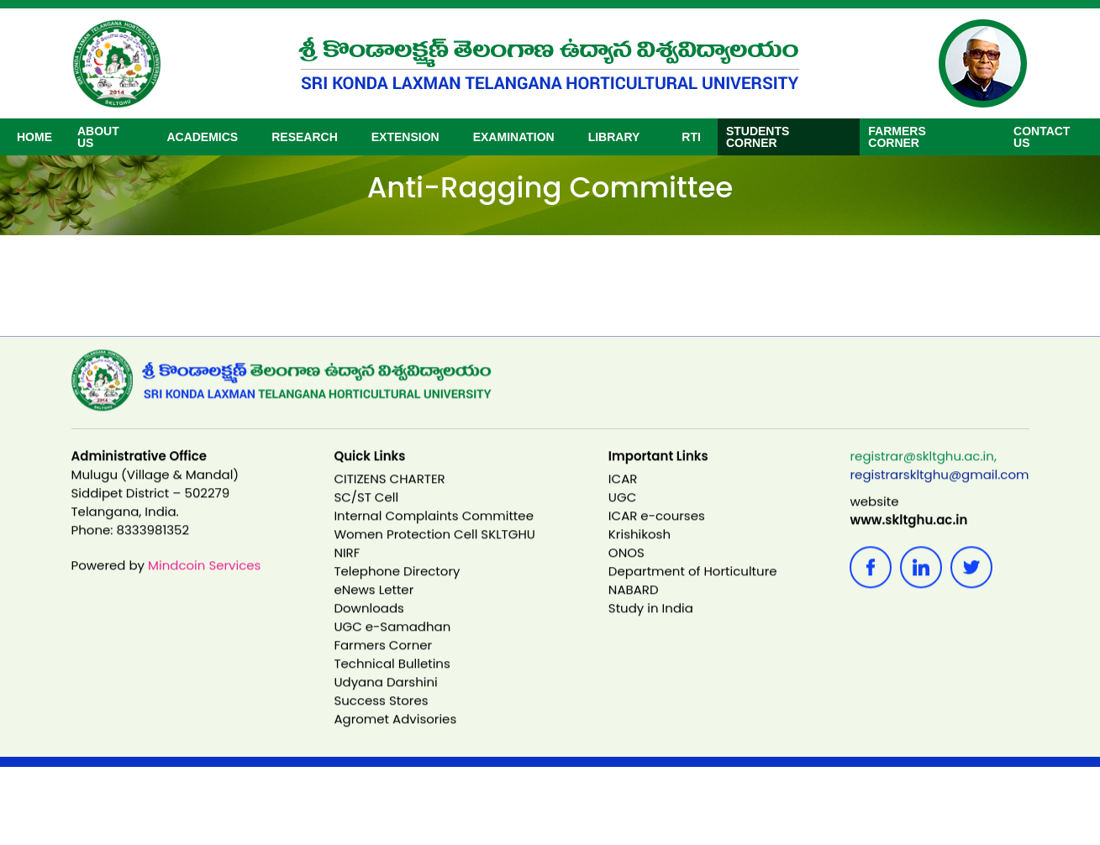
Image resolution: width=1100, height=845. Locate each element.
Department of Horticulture (692, 587)
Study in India (650, 623)
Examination (514, 137)
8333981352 (153, 545)
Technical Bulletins (392, 679)
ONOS (626, 568)
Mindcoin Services (204, 581)
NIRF (347, 568)
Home (34, 137)
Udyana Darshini (385, 697)
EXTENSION (405, 137)
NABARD (633, 605)
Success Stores (381, 716)
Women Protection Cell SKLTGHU (434, 550)
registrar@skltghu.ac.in (921, 471)
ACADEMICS (202, 137)
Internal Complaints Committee (434, 531)
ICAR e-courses (656, 531)
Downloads (369, 623)
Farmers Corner (896, 137)
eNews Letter (373, 605)
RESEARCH (304, 137)
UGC (622, 513)
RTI (691, 137)
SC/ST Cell (366, 513)
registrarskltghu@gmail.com (939, 490)
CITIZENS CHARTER (389, 494)
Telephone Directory (397, 587)
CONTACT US (1041, 137)
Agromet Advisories (395, 734)
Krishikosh (639, 550)
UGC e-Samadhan (392, 642)
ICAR (623, 494)
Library (614, 137)
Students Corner (757, 137)
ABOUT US (98, 137)
